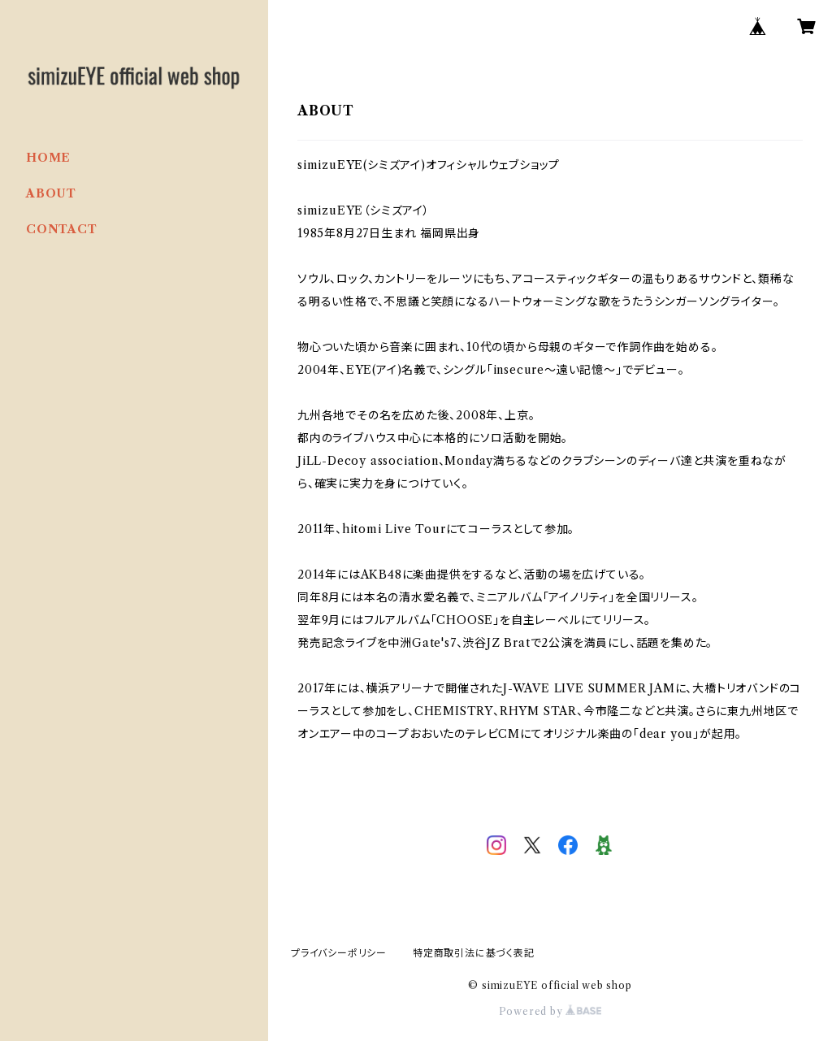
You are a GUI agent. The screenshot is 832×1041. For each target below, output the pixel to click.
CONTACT (62, 229)
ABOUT (51, 193)
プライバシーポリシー (339, 953)
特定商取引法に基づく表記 (474, 953)
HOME (48, 157)
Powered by (550, 1011)
